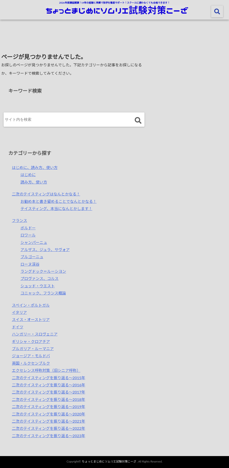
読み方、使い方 (33, 182)
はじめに (28, 174)
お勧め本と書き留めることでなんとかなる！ (58, 201)
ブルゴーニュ (31, 256)
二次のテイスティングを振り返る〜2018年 (48, 399)
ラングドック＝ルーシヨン (43, 271)
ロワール (28, 235)
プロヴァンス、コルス (39, 278)
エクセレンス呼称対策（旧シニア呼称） (46, 370)
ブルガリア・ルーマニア (33, 348)
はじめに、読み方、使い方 (35, 167)
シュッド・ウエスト (37, 286)
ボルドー (28, 228)
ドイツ (17, 327)
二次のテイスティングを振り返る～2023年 (48, 435)
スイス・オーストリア (31, 319)
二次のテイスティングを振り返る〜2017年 (48, 392)
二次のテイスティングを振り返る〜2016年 (48, 385)
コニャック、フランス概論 (43, 293)
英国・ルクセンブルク (31, 363)
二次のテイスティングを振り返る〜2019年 (48, 406)
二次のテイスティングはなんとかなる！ (46, 194)
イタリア (19, 312)
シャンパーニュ (33, 242)
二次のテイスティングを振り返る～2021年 (48, 421)
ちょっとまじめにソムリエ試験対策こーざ (109, 461)
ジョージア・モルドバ (31, 355)
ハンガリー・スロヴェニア (35, 334)
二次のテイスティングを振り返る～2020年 (48, 414)
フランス (19, 220)
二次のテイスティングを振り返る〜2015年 (48, 377)
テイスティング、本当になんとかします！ (56, 208)
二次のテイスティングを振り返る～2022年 (48, 428)
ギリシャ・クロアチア (31, 341)
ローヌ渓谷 (30, 264)
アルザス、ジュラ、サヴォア (45, 249)
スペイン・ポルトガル (31, 305)
